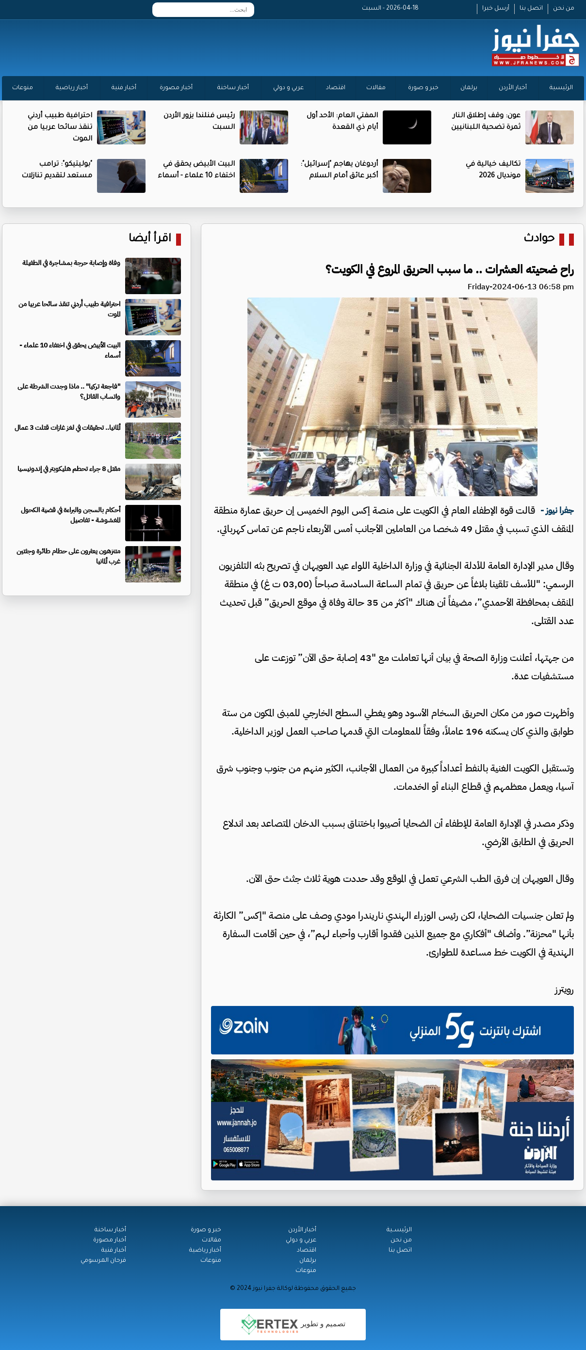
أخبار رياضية (72, 88)
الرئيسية (561, 88)
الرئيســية (399, 1230)
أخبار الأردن (513, 88)
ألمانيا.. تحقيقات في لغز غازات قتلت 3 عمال (67, 428)
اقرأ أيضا (150, 240)
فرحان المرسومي (103, 1260)
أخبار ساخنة (233, 88)
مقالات (376, 88)
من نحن (563, 8)
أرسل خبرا (495, 8)
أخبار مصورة (176, 88)
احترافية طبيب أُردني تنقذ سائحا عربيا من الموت (60, 127)
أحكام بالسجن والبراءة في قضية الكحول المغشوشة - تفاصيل (70, 515)
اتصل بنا (531, 8)
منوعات (22, 88)
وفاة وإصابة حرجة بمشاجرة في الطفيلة (71, 263)
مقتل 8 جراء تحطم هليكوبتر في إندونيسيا (68, 469)
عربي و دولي (288, 88)
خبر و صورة (423, 88)
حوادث (538, 240)
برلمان (468, 88)
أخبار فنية (124, 88)
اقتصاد (335, 88)
